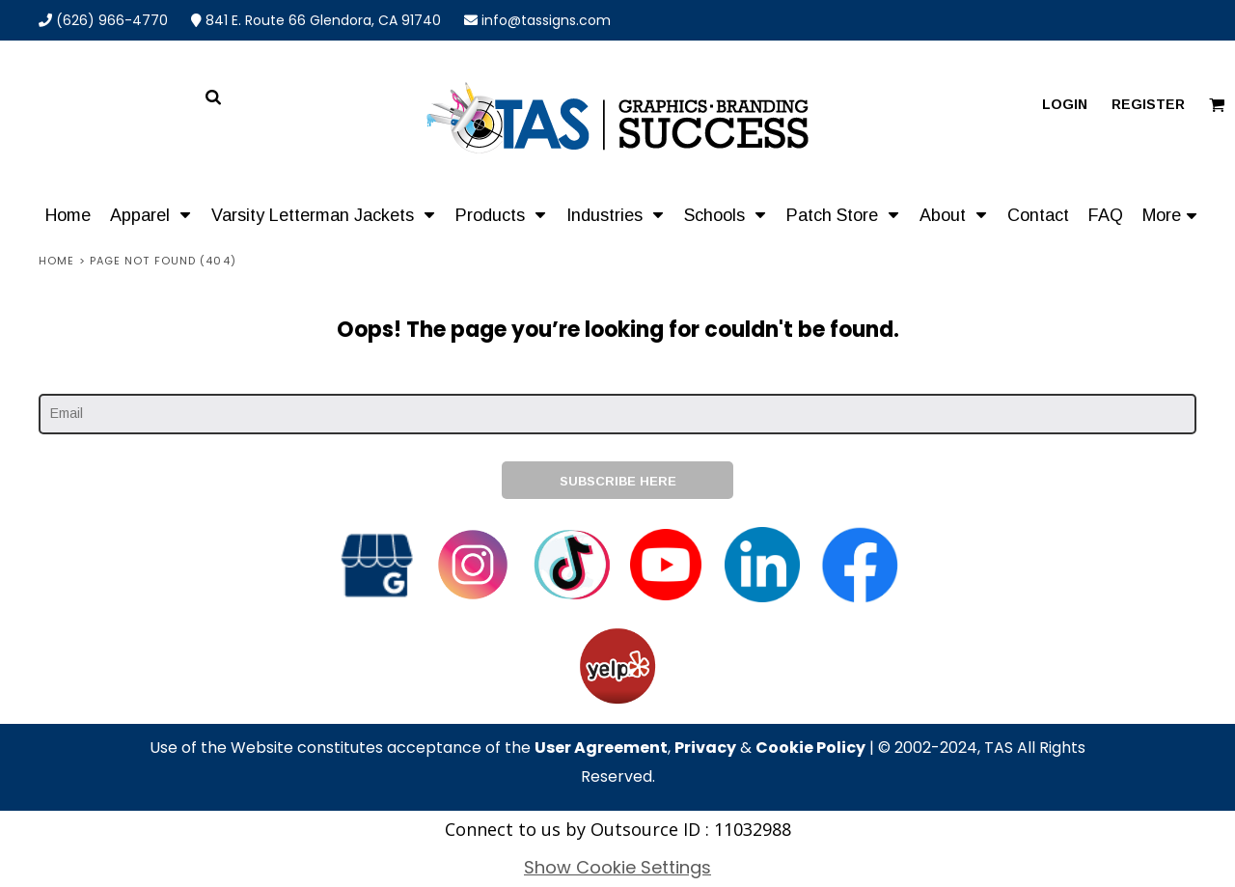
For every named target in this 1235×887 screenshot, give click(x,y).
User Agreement (601, 747)
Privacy (705, 747)
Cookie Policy (810, 747)
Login (1064, 104)
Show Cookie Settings (617, 867)
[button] (151, 214)
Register (1148, 104)
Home (56, 260)
